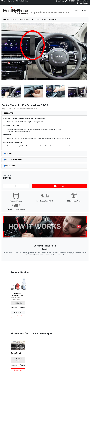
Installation (9, 166)
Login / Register (83, 3)
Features (8, 154)
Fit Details (18, 303)
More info (18, 312)
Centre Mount (16, 353)
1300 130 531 (70, 1)
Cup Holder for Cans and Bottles (17, 294)
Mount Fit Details (18, 360)
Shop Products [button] (37, 12)
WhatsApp (60, 1)
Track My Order (82, 1)
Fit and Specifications (13, 160)
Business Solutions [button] (57, 12)
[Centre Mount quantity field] (16, 186)
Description (9, 113)
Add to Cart (59, 186)
